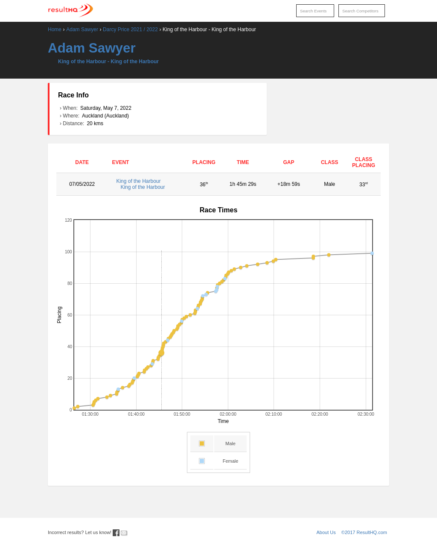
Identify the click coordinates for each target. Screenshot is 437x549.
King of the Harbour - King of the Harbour (108, 62)
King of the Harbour (147, 184)
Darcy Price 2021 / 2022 (130, 29)
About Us (326, 532)
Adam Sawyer (82, 29)
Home (54, 29)
